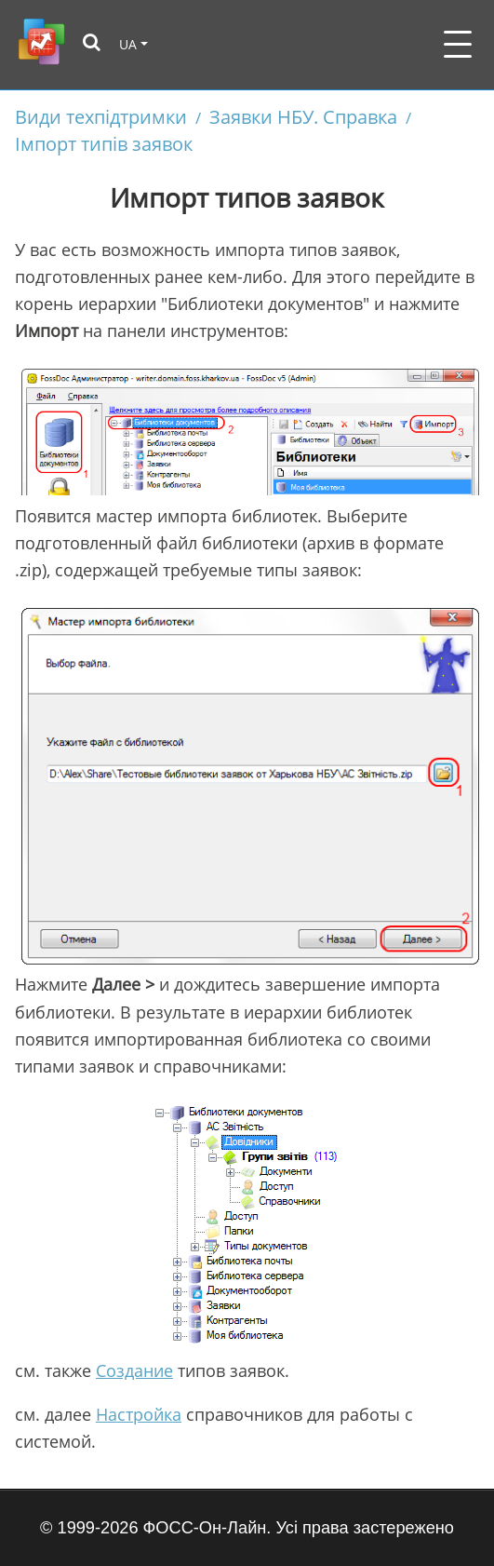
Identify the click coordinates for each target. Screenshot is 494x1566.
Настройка (138, 1414)
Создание (134, 1370)
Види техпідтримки (101, 116)
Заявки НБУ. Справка (303, 116)
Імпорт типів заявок (104, 143)
